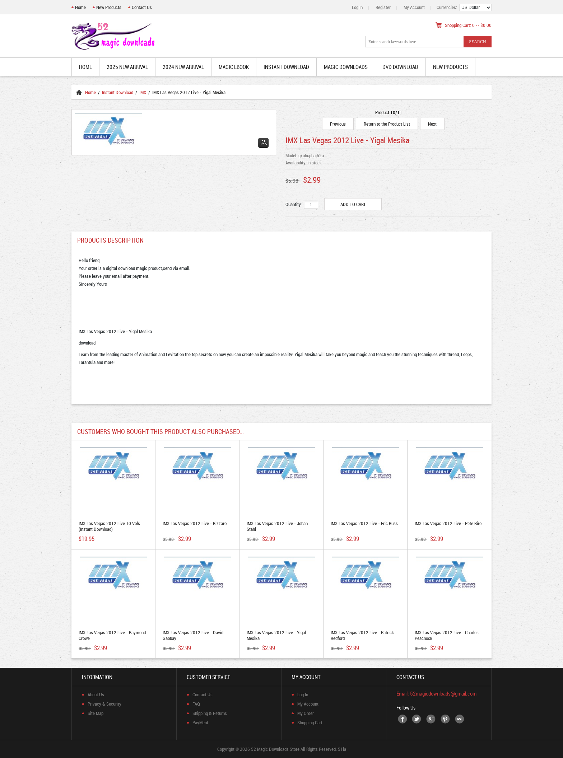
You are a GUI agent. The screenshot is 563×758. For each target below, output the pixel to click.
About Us (96, 694)
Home (80, 7)
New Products (108, 7)
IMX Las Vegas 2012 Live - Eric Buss (364, 523)
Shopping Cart (309, 722)
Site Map (95, 713)
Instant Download (117, 92)
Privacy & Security (104, 704)
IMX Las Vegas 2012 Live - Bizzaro (195, 523)
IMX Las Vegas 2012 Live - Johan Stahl (277, 526)
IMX (142, 92)
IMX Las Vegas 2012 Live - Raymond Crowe (112, 635)
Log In (357, 7)
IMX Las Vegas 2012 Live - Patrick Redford (362, 635)
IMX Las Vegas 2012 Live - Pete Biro (448, 523)
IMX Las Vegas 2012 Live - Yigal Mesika (276, 635)
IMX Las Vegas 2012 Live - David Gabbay (193, 635)
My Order (305, 713)
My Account (414, 7)
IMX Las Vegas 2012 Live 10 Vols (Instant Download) (109, 526)
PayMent (200, 722)
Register (383, 7)
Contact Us (142, 7)
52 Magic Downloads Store (275, 749)
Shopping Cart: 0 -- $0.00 (468, 25)
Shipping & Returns (209, 713)
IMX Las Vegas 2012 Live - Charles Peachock (447, 635)
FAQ (196, 704)
